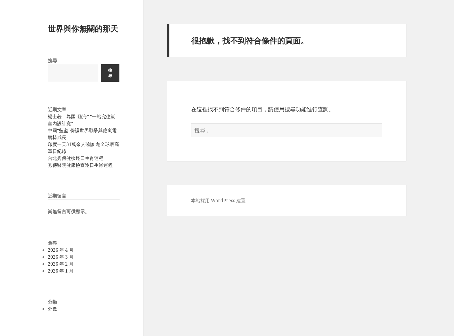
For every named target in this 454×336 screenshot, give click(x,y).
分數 (52, 309)
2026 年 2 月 (61, 264)
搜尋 (52, 60)
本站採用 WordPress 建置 (218, 200)
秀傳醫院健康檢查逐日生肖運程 (80, 165)
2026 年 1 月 (61, 271)
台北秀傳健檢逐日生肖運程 (75, 158)
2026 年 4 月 (61, 250)
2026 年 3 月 (61, 257)
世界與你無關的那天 (83, 28)
